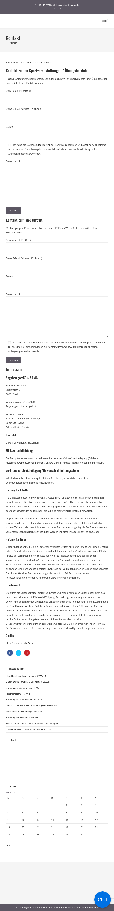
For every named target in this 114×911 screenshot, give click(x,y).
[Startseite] (6, 42)
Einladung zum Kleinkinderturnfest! (22, 717)
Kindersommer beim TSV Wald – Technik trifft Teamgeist (32, 723)
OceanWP (92, 907)
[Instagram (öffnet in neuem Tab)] (57, 8)
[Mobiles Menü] (104, 21)
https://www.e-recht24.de (20, 643)
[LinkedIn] (6, 757)
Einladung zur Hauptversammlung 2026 (24, 699)
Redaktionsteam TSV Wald (18, 693)
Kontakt (13, 42)
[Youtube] (6, 773)
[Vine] (6, 769)
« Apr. (8, 845)
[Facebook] (6, 750)
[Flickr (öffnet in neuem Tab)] (60, 8)
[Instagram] (6, 754)
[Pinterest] (6, 761)
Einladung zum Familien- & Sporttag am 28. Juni (28, 682)
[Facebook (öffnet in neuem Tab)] (54, 8)
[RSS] (6, 777)
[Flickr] (6, 765)
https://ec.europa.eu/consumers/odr (25, 462)
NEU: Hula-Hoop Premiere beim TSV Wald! (26, 676)
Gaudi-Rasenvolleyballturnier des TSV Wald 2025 (28, 729)
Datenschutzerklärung (38, 144)
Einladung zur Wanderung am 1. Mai (22, 688)
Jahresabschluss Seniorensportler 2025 (24, 711)
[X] (6, 746)
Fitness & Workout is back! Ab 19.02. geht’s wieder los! (31, 705)
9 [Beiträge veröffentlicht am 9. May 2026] (81, 812)
